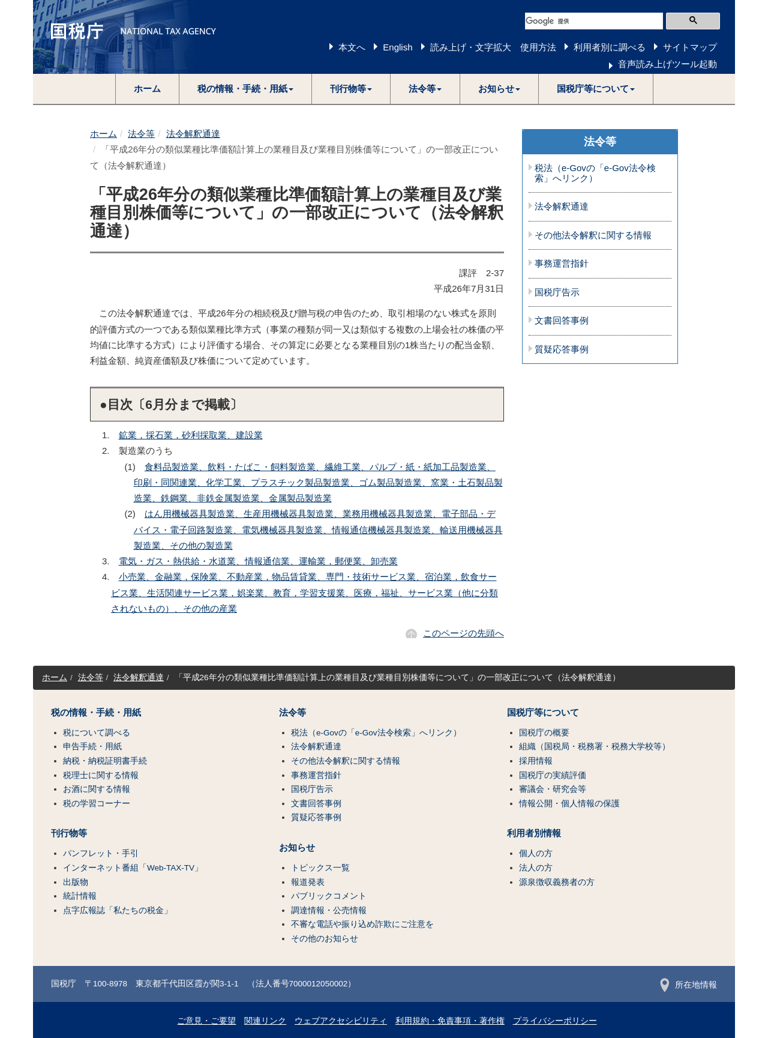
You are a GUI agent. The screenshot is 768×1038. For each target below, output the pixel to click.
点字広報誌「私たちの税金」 (117, 910)
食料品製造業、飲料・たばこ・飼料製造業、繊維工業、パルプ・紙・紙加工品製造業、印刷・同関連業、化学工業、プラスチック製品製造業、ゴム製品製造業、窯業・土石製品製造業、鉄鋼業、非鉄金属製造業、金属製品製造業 (318, 483)
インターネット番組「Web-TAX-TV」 (133, 867)
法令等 (141, 133)
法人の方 (536, 867)
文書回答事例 (562, 320)
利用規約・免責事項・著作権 (450, 1020)
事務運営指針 (562, 263)
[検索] (594, 21)
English (397, 47)
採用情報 (536, 760)
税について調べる (96, 732)
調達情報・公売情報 (329, 910)
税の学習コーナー (96, 803)
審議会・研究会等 (552, 789)
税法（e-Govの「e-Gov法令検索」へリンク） (595, 173)
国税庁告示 (557, 292)
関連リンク (265, 1020)
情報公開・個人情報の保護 (569, 803)
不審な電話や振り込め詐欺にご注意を (362, 924)
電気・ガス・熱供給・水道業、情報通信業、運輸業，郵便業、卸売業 (258, 561)
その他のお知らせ (324, 938)
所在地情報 (688, 984)
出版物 (75, 882)
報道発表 (308, 882)
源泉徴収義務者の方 (557, 882)
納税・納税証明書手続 (105, 760)
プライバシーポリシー (555, 1020)
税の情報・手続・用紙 (96, 712)
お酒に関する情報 (96, 789)
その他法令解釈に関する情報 (593, 235)
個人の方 (536, 853)
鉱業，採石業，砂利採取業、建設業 (191, 435)
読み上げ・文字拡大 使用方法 (493, 47)
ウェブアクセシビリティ (341, 1020)
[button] (245, 89)
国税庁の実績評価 (552, 775)
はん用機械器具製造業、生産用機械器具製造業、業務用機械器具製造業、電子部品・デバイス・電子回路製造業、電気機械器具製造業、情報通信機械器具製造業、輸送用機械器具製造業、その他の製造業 (318, 529)
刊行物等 (69, 833)
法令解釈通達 (193, 133)
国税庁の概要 (544, 732)
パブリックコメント (329, 896)
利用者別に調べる (610, 47)
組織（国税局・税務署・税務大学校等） (594, 746)
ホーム (147, 88)
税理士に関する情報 (101, 775)
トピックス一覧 (320, 867)
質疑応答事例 (562, 349)
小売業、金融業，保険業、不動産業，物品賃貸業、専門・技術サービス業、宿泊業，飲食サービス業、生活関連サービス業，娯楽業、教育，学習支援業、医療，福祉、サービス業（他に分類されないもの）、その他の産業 (304, 593)
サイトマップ (690, 47)
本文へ (351, 47)
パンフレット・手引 (101, 853)
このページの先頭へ (463, 633)
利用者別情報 (534, 833)
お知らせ (297, 847)
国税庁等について (543, 712)
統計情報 (80, 896)
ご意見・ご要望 (206, 1020)
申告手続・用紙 (92, 746)
